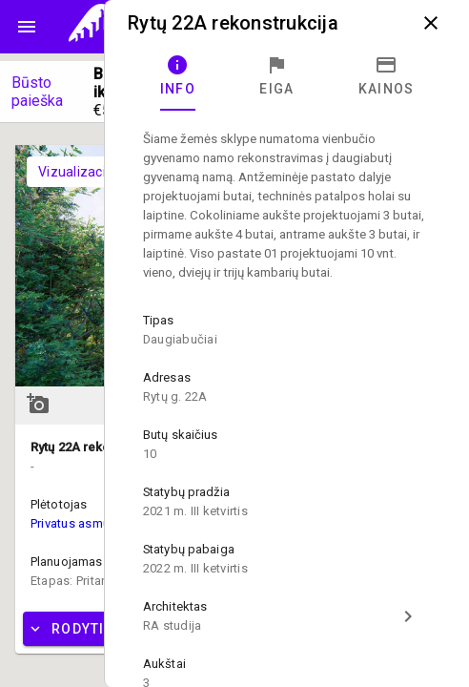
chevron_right (408, 616)
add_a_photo (38, 403)
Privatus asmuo (74, 523)
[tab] (178, 76)
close (430, 22)
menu (26, 26)
